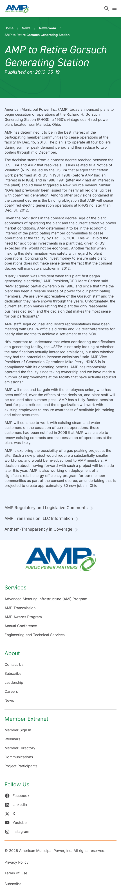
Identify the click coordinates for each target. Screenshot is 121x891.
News (26, 28)
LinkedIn (15, 804)
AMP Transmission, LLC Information (38, 518)
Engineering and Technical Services (34, 635)
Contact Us (13, 664)
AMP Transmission (20, 608)
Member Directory (19, 748)
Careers (11, 691)
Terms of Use (15, 873)
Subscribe (12, 673)
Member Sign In (17, 730)
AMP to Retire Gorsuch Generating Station (37, 35)
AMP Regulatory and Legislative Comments (46, 507)
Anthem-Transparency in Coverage (38, 529)
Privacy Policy (16, 862)
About (12, 653)
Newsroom (47, 28)
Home (8, 28)
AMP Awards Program (23, 617)
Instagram (16, 831)
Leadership (13, 682)
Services (15, 587)
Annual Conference (20, 626)
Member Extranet (26, 719)
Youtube (15, 822)
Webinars (12, 739)
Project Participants (20, 766)
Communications (18, 757)
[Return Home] (60, 561)
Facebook (16, 795)
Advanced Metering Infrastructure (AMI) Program (45, 599)
